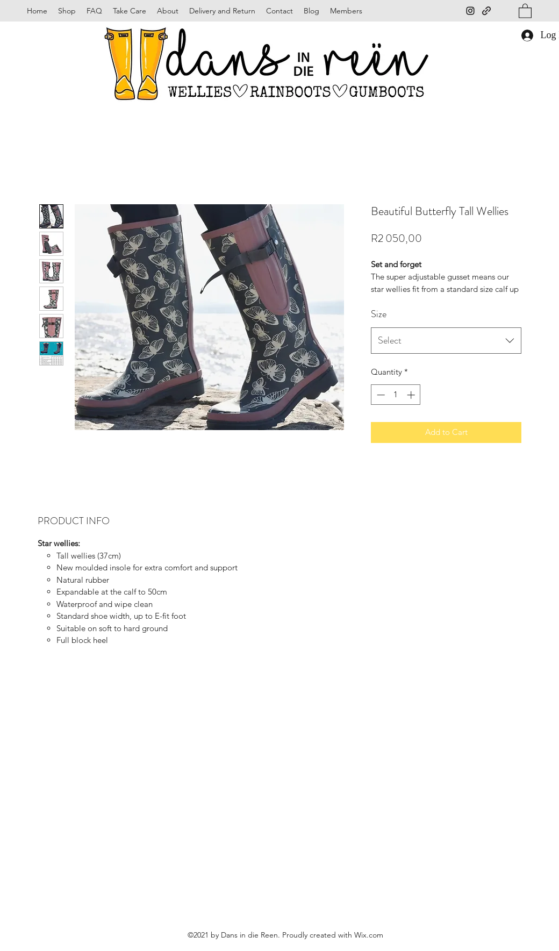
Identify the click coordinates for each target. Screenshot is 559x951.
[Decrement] (379, 395)
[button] (525, 10)
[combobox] (446, 340)
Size (378, 314)
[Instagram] (470, 10)
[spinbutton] (396, 395)
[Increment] (412, 395)
